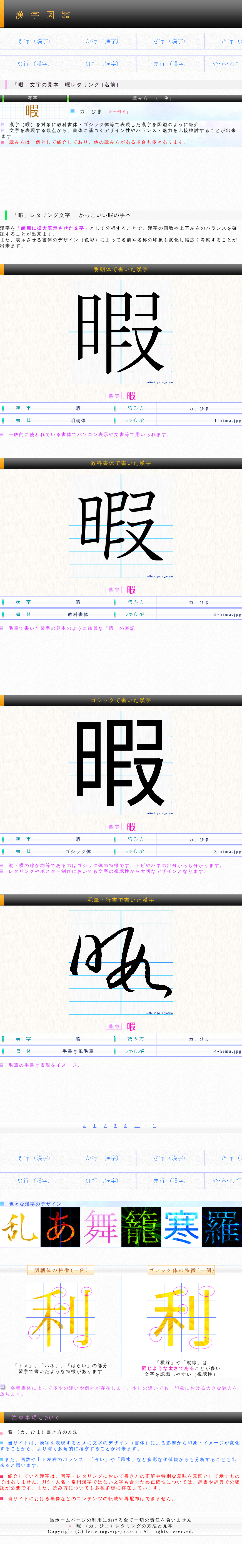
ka (137, 1125)
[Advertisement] (121, 174)
